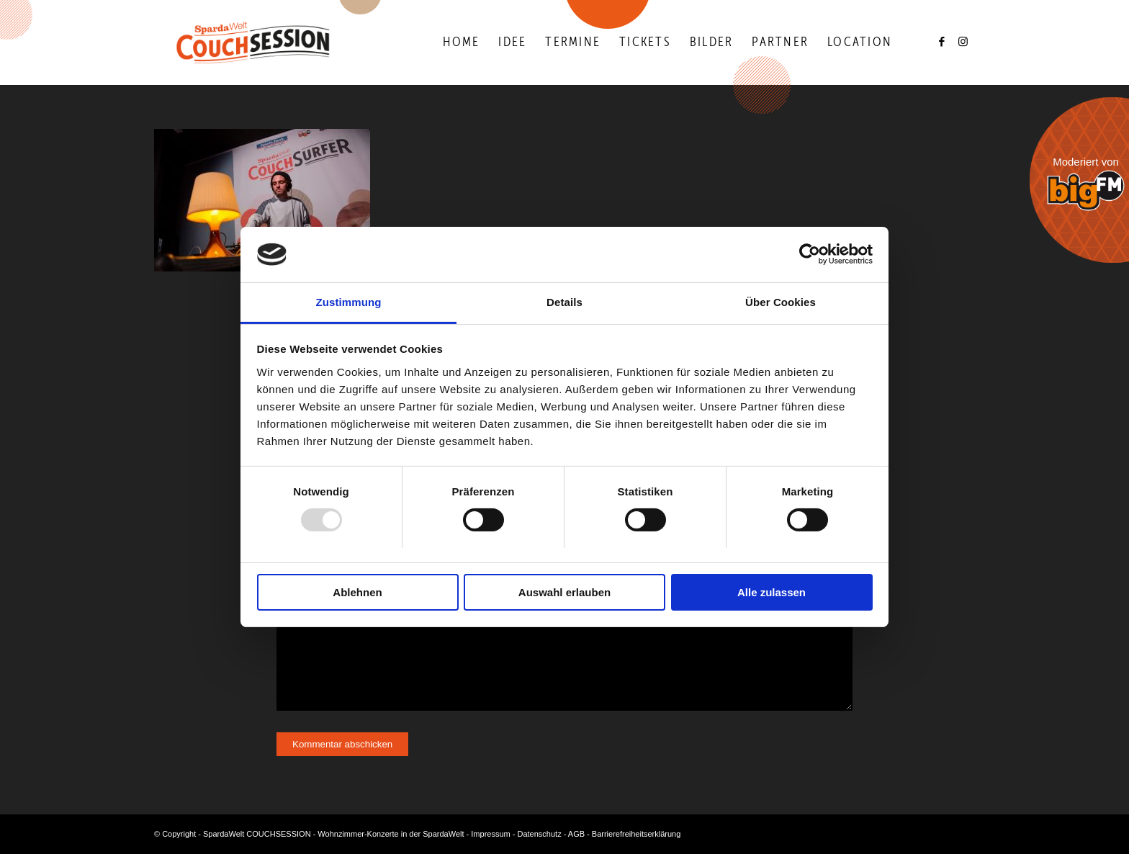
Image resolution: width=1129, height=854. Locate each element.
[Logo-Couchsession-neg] (253, 42)
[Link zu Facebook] (942, 42)
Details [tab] (564, 302)
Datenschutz (540, 834)
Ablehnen (357, 592)
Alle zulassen (771, 592)
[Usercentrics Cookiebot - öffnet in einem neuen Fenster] (810, 254)
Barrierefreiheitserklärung (636, 834)
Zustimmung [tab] (349, 302)
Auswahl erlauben (564, 592)
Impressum (490, 834)
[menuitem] (461, 42)
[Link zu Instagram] (964, 42)
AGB (576, 834)
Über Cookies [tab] (780, 302)
